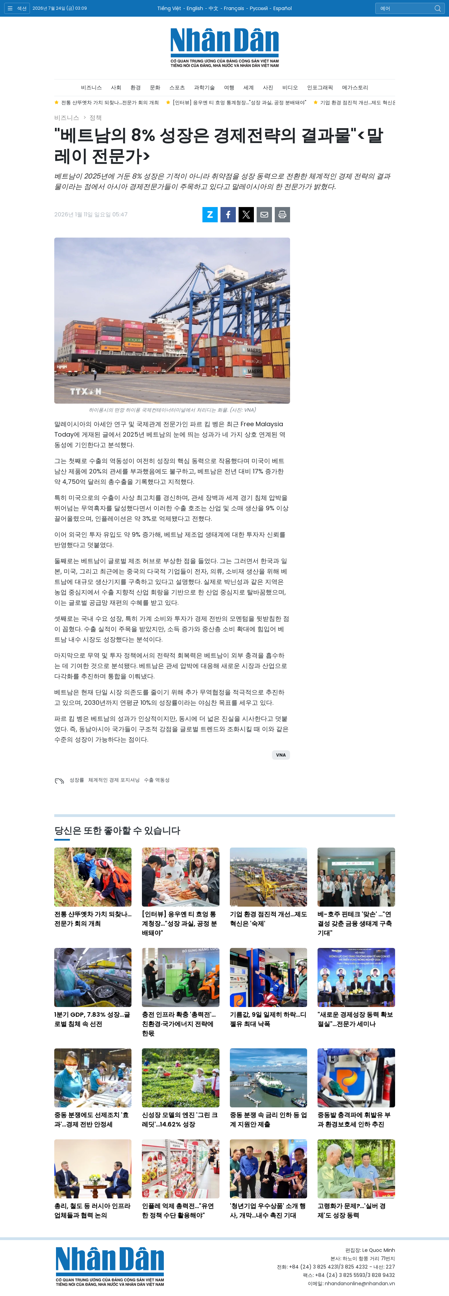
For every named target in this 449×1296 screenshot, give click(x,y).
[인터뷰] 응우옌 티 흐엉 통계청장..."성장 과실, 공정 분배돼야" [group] (239, 102)
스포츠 (177, 87)
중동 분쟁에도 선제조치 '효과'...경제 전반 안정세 (91, 1120)
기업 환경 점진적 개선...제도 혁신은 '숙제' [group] (365, 102)
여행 (229, 87)
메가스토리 (355, 87)
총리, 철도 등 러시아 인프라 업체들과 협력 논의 (92, 1211)
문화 (155, 87)
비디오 (290, 87)
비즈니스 (91, 87)
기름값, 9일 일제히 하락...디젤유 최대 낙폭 (268, 1019)
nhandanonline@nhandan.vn (360, 1283)
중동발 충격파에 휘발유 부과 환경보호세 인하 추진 (354, 1120)
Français (234, 8)
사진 (268, 87)
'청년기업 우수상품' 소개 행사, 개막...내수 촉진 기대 (268, 1211)
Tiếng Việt (169, 8)
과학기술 (204, 87)
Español (282, 8)
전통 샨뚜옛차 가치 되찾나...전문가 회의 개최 (92, 919)
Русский (259, 8)
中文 (213, 8)
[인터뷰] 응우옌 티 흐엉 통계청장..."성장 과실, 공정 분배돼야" (179, 923)
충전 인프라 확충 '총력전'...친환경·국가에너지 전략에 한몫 (179, 1024)
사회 (116, 87)
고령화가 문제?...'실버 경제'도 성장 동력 (352, 1211)
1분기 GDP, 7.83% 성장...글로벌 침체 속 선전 (92, 1019)
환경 (135, 87)
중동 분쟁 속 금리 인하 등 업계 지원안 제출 (268, 1120)
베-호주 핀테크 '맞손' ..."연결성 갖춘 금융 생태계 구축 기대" (355, 923)
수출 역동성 (157, 779)
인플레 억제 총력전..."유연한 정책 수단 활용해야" (178, 1211)
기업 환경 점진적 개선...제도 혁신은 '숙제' (268, 919)
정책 (95, 117)
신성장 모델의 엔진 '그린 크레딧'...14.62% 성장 (180, 1120)
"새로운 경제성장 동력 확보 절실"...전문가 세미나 (355, 1019)
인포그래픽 (320, 87)
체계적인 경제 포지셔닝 (114, 779)
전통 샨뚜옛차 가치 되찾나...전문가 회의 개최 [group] (110, 102)
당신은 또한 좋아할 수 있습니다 (117, 830)
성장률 (77, 779)
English (195, 8)
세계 (248, 87)
